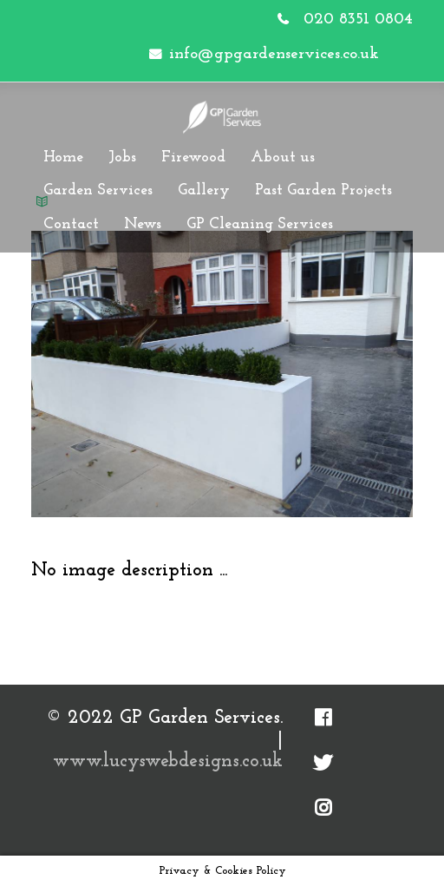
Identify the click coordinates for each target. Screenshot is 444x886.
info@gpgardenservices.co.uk (274, 54)
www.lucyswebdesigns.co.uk (168, 761)
